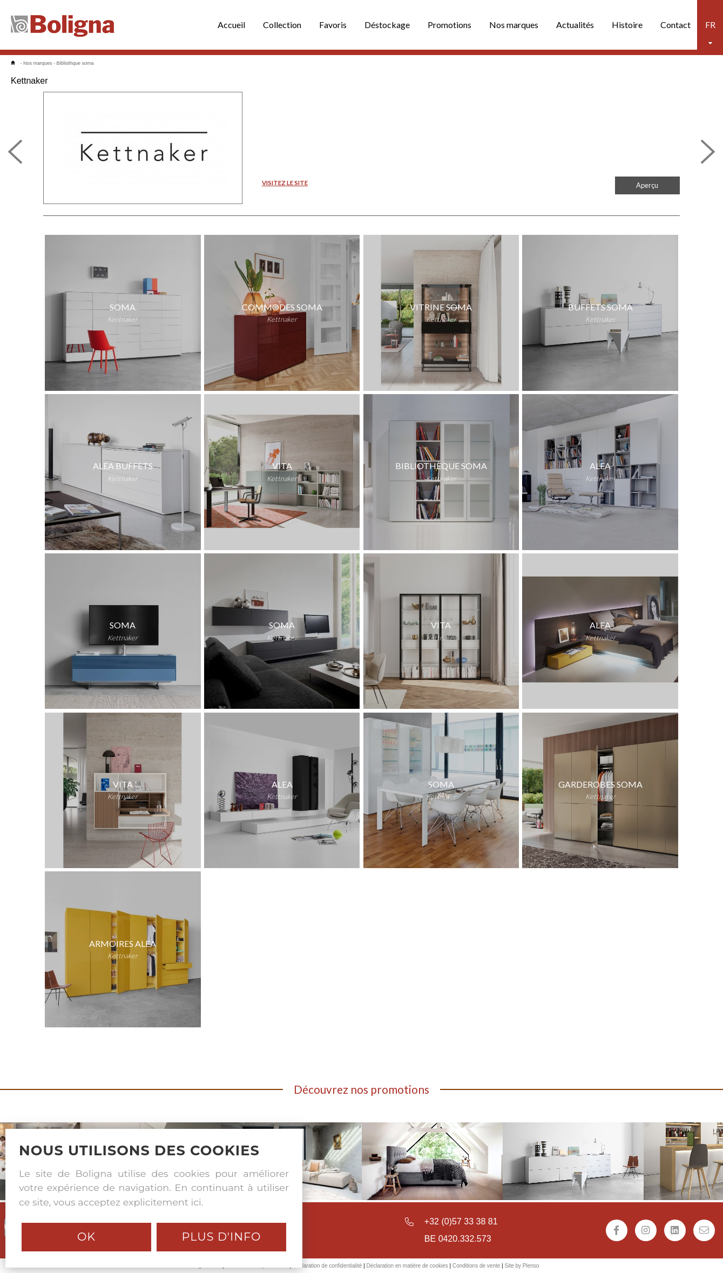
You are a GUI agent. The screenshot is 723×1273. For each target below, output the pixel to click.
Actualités (575, 24)
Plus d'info (221, 1236)
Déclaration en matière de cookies (407, 1266)
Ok (86, 1236)
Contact (675, 24)
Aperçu (647, 185)
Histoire (627, 24)
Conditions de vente (476, 1266)
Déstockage (387, 24)
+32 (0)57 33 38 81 (461, 1221)
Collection (282, 24)
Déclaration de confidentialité (327, 1266)
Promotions (449, 24)
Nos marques (513, 24)
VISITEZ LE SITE (285, 182)
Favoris (333, 24)
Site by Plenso (521, 1266)
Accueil (231, 24)
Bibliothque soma (75, 63)
